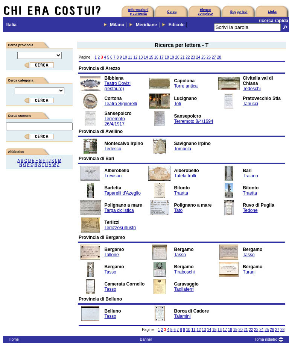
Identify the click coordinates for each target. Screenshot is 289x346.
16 (156, 57)
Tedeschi (251, 88)
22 (188, 57)
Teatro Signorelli (121, 103)
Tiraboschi (184, 272)
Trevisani (114, 175)
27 (214, 57)
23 (193, 57)
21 (182, 57)
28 (219, 57)
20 (177, 57)
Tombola (182, 148)
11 (130, 57)
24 (198, 57)
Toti (177, 103)
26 (209, 57)
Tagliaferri (183, 289)
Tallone (112, 254)
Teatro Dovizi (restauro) (118, 86)
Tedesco (113, 148)
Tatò (178, 210)
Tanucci (250, 103)
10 (125, 57)
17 (162, 57)
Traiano (250, 175)
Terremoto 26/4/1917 (115, 121)
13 (140, 57)
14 (146, 57)
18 (167, 57)
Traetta (181, 193)
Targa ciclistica (119, 210)
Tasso (180, 254)
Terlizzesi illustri (120, 227)
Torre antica (186, 86)
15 (151, 57)
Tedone (250, 210)
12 (135, 57)
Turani (249, 272)
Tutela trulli (185, 175)
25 (203, 57)
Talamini (182, 316)
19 (172, 57)
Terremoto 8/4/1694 (193, 121)
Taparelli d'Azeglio (123, 193)
